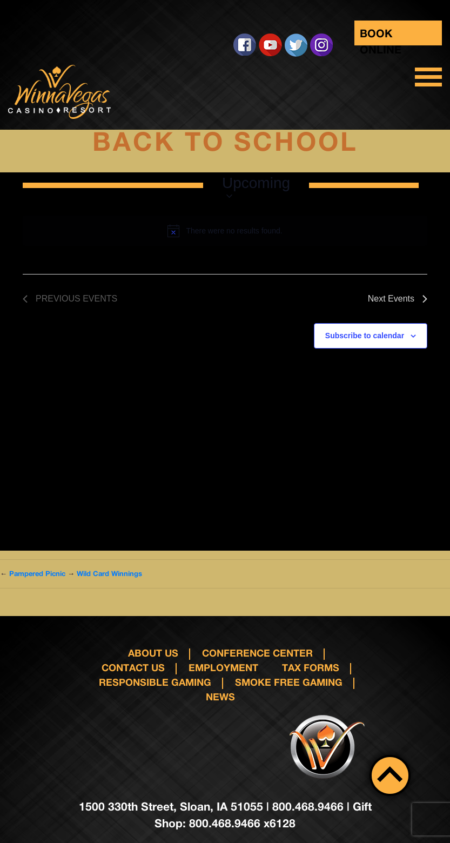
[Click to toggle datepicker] (256, 185)
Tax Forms (310, 667)
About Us (153, 653)
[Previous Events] (70, 299)
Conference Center (257, 653)
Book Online (380, 35)
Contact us (133, 667)
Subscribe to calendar (364, 335)
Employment (223, 667)
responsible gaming (155, 682)
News (220, 696)
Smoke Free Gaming (288, 682)
